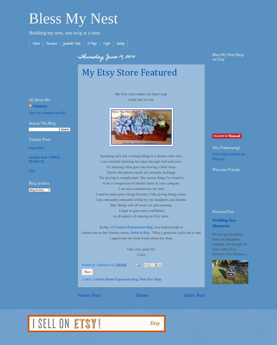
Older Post (194, 295)
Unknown (40, 106)
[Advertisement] (48, 71)
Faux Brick (36, 148)
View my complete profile (47, 113)
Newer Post (89, 295)
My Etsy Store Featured (129, 73)
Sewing (120, 44)
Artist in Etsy (140, 233)
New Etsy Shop (150, 279)
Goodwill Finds (72, 44)
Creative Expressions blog (133, 227)
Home (36, 44)
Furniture (51, 44)
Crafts (106, 44)
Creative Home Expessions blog (115, 279)
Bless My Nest (73, 18)
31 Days (92, 44)
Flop (32, 171)
